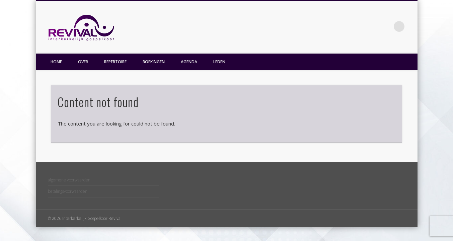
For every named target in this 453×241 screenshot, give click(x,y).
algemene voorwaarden (69, 180)
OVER (83, 62)
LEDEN (219, 62)
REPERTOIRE (115, 62)
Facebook (385, 26)
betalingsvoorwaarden (67, 191)
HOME (56, 62)
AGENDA (189, 62)
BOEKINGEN (154, 62)
